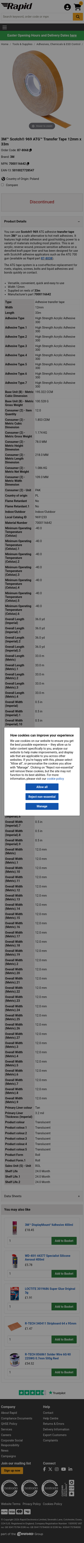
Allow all (42, 787)
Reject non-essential (42, 796)
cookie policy (55, 778)
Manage (42, 806)
